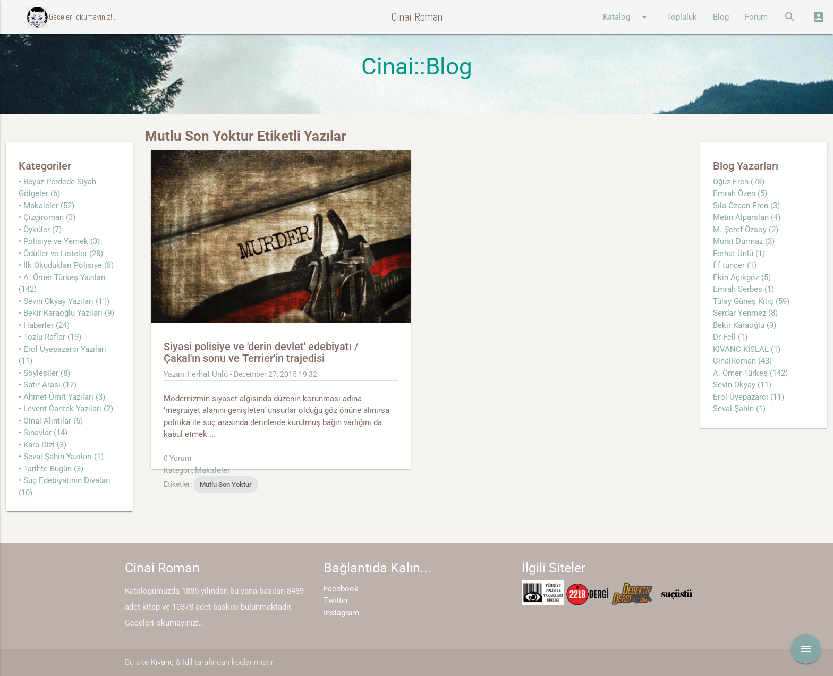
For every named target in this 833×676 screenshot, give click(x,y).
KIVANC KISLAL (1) (746, 349)
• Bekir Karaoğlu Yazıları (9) (66, 313)
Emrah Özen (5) (740, 193)
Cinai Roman (417, 17)
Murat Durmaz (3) (744, 241)
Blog (721, 17)
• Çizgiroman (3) (47, 217)
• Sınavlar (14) (43, 432)
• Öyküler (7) (40, 229)
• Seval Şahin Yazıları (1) (61, 456)
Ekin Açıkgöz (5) (742, 277)
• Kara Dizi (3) (42, 445)
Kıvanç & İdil (171, 662)
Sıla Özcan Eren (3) (746, 205)
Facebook (341, 589)
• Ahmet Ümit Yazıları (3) (62, 397)
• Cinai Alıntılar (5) (51, 421)
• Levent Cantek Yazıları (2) (66, 408)
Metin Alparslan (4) (746, 217)
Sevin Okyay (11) (742, 385)
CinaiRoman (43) (742, 361)
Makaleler (212, 470)
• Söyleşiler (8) (44, 373)
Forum (756, 17)
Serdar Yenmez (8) (745, 313)
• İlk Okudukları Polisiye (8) (66, 265)
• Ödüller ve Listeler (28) (61, 253)
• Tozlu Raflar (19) (50, 337)
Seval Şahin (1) (739, 408)
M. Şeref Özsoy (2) (745, 229)
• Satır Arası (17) (47, 385)
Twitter (336, 600)
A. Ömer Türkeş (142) (750, 373)
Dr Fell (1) (730, 337)
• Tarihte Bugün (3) (51, 469)
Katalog (627, 17)
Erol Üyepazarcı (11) (748, 397)
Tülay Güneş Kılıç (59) (751, 301)
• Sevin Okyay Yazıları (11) (64, 301)
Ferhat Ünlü (208, 374)
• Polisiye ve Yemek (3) (59, 241)
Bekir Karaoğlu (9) (744, 325)
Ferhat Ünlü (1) (739, 253)
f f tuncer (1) (734, 265)
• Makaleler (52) (46, 205)
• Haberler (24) (44, 325)
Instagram (341, 613)
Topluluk (682, 17)
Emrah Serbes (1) (743, 289)
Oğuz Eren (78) (738, 182)
